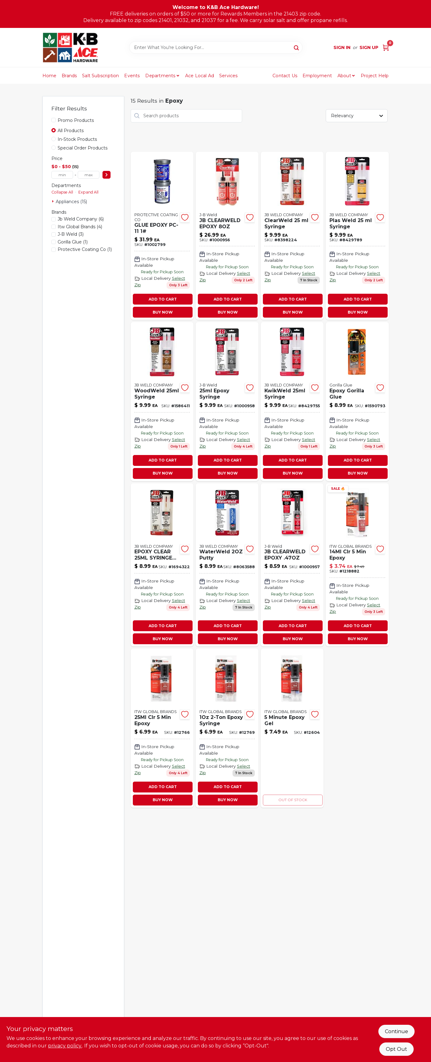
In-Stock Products (77, 139)
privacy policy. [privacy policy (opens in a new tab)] (65, 1046)
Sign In (341, 47)
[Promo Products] (53, 120)
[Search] (296, 47)
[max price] (88, 175)
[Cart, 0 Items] (386, 47)
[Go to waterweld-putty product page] (227, 565)
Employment (317, 75)
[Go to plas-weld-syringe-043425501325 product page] (357, 236)
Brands (69, 75)
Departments (160, 75)
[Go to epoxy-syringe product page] (227, 728)
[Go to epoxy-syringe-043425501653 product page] (227, 401)
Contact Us (284, 75)
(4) (80, 227)
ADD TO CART (163, 299)
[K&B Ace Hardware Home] (70, 47)
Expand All (88, 192)
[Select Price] (106, 175)
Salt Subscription (100, 75)
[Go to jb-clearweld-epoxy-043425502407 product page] (227, 236)
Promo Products (76, 120)
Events (132, 75)
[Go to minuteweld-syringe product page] (162, 565)
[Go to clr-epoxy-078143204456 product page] (357, 565)
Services (228, 75)
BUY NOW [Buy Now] (163, 312)
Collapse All (62, 192)
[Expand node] (53, 201)
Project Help (375, 75)
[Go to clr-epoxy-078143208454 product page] (162, 728)
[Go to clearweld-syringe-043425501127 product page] (292, 236)
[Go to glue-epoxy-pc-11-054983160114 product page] (162, 236)
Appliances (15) (71, 201)
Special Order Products (82, 147)
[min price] (62, 175)
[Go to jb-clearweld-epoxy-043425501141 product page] (292, 565)
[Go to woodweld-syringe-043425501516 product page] (162, 401)
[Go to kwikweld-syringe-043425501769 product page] (292, 401)
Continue (396, 1031)
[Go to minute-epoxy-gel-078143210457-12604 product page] (292, 728)
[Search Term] (216, 47)
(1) (73, 242)
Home (49, 75)
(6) (81, 219)
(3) (71, 234)
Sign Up (368, 47)
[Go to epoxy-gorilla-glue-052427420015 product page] (357, 401)
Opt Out (396, 1049)
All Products (71, 130)
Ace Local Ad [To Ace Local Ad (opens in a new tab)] (199, 75)
